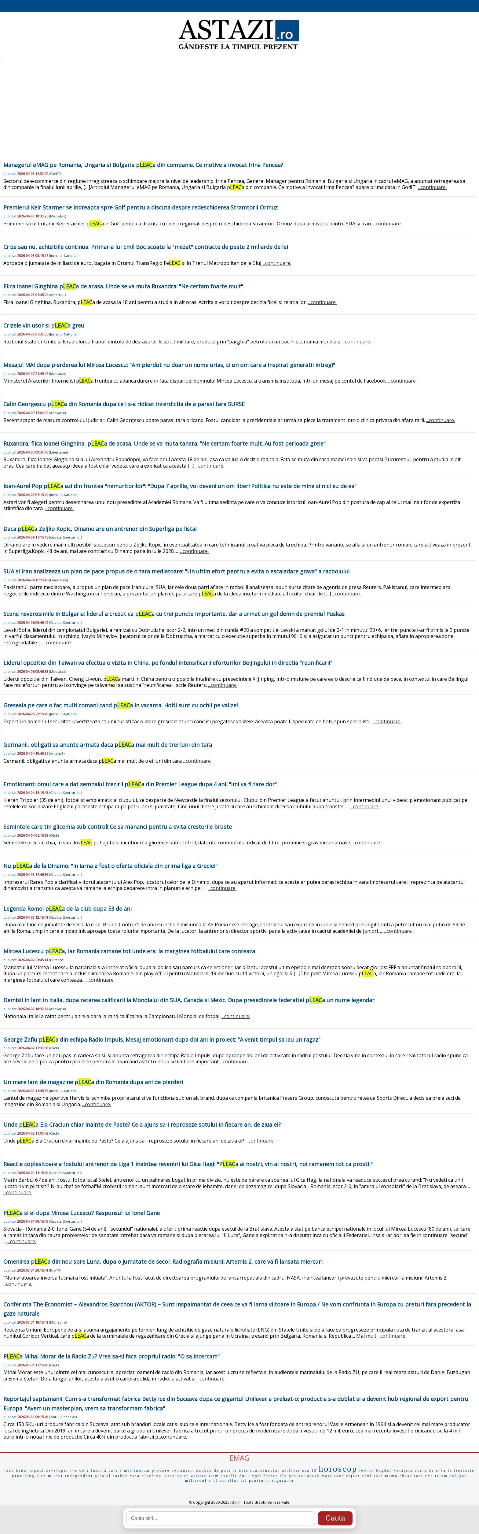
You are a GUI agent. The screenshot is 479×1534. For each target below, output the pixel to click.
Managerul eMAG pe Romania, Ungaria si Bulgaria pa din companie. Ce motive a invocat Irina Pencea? (143, 165)
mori (326, 1476)
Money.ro (58, 1322)
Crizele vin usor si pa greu (43, 325)
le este (240, 1470)
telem (441, 1476)
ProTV (55, 1270)
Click (54, 835)
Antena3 (57, 753)
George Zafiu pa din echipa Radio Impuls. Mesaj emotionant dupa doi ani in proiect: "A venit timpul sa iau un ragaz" (161, 1039)
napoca (204, 1470)
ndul (367, 1476)
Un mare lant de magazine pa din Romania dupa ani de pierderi (93, 1082)
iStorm (236, 1502)
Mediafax (57, 216)
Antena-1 (57, 294)
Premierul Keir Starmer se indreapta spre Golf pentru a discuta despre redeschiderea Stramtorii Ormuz (140, 207)
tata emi (423, 1476)
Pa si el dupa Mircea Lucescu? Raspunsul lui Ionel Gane (81, 1213)
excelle (229, 1476)
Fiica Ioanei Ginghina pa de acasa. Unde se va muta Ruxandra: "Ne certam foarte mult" (123, 286)
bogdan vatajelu (394, 1470)
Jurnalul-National (63, 255)
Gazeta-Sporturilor (65, 537)
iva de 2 (79, 1470)
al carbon (117, 1476)
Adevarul (57, 412)
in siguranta (280, 1480)
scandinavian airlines (275, 1470)
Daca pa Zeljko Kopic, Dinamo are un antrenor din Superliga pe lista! (99, 528)
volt (257, 1476)
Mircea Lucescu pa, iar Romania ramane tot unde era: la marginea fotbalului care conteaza (129, 951)
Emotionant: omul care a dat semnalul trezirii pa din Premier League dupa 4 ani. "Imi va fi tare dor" (140, 784)
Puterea (56, 960)
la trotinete (461, 1470)
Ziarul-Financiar (63, 1416)
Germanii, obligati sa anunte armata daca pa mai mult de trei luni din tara (107, 744)
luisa (169, 1476)
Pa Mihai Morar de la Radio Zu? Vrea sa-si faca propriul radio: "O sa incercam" (111, 1356)
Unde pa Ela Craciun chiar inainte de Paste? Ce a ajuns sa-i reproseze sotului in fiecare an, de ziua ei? (142, 1124)
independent (79, 1476)
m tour (55, 1476)
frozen (271, 1476)
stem (213, 1476)
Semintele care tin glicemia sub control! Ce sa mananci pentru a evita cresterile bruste (117, 826)
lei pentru (252, 1480)
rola (378, 1476)
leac (9, 1470)
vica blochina (146, 1476)
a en (41, 1476)
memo (391, 1476)
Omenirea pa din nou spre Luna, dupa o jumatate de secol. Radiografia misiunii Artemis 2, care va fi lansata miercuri (163, 1261)
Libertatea (58, 452)
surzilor (229, 1480)
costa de (424, 1470)
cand (339, 1476)
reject (353, 1476)
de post (222, 1470)
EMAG (239, 1458)
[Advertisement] (238, 114)
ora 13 (309, 1470)
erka (441, 1470)
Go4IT (55, 173)
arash (313, 1476)
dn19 (245, 1476)
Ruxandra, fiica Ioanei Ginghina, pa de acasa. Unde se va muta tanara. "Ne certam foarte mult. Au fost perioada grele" (164, 443)
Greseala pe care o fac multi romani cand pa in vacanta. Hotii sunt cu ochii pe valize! (120, 705)
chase (406, 1476)
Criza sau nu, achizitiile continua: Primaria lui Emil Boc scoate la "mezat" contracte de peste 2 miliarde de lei (145, 246)
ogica (183, 1476)
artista (199, 1476)
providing (23, 1476)
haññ (21, 1470)
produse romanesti (173, 1470)
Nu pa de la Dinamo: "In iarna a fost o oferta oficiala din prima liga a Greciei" (110, 865)
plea (100, 1476)
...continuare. (432, 187)
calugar (458, 1476)
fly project (292, 1476)
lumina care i (106, 1470)
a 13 (213, 1480)
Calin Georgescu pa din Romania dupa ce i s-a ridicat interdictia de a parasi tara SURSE (124, 404)
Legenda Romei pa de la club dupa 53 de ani (67, 908)
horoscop (338, 1468)
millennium (137, 1470)
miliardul (196, 1480)
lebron (366, 1470)
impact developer (48, 1470)
